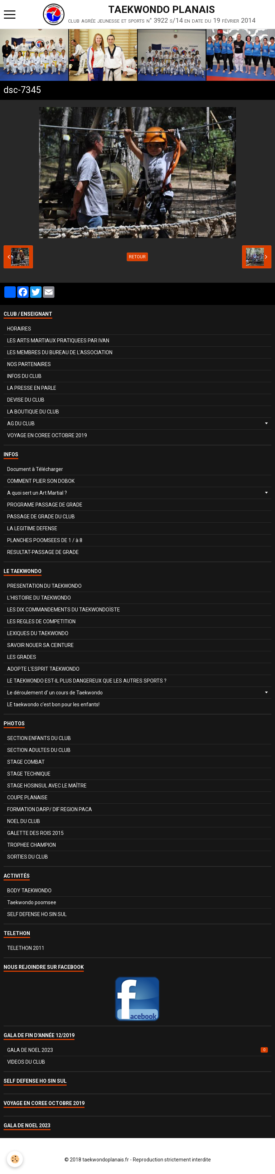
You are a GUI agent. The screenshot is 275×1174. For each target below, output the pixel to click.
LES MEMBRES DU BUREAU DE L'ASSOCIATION (59, 352)
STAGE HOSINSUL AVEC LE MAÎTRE (47, 786)
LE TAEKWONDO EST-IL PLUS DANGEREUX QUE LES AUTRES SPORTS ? (87, 681)
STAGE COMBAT (26, 762)
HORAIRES (19, 329)
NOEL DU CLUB (23, 821)
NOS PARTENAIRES (29, 364)
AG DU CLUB (21, 423)
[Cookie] (15, 1159)
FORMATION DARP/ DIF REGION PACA (49, 809)
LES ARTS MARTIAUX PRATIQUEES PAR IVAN (58, 340)
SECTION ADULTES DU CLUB (39, 750)
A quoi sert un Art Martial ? (37, 493)
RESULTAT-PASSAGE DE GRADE (43, 552)
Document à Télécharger (35, 469)
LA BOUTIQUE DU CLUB (33, 412)
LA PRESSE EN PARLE (31, 388)
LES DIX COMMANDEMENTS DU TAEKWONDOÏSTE (63, 610)
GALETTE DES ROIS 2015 (35, 833)
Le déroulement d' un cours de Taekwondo (55, 692)
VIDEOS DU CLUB (26, 1062)
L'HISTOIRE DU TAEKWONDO (39, 598)
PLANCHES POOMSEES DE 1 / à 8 (44, 540)
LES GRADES (21, 657)
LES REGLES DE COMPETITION (41, 621)
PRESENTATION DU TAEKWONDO (44, 586)
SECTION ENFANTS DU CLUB (39, 738)
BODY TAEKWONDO (29, 890)
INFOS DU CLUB (24, 376)
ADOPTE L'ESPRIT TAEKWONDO (43, 669)
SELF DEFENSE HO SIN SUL (37, 914)
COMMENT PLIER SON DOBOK (40, 481)
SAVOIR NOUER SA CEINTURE (40, 645)
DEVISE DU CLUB (25, 400)
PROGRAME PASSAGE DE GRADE (44, 505)
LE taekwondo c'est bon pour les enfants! (53, 704)
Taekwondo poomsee (31, 902)
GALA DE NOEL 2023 (137, 1050)
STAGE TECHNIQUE (28, 774)
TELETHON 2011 (25, 948)
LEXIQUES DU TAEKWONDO (37, 633)
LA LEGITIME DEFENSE (32, 528)
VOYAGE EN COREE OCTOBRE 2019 (47, 435)
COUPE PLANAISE (27, 797)
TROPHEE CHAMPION (31, 845)
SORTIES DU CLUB (27, 857)
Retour (137, 256)
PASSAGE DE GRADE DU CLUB (41, 516)
